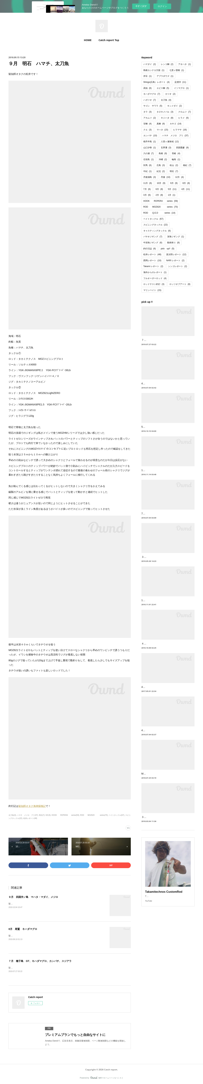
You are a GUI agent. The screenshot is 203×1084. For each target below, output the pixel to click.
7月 (147, 189)
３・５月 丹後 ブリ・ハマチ (158, 561)
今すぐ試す (141, 6)
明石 (174, 171)
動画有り (173, 242)
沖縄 (163, 159)
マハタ (162, 129)
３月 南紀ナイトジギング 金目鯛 (161, 826)
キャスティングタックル (157, 231)
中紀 (147, 171)
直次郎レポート (176, 254)
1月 (171, 195)
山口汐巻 (149, 147)
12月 (179, 177)
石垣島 (148, 159)
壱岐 (176, 153)
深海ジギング (175, 236)
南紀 (187, 165)
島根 (163, 153)
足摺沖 (180, 82)
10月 (161, 183)
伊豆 (147, 76)
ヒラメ (183, 118)
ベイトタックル (153, 219)
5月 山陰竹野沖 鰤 (152, 431)
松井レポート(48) (30, 818)
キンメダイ (174, 106)
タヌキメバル (165, 112)
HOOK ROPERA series (160, 201)
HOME (88, 40)
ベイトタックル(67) (116, 815)
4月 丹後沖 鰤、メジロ (154, 691)
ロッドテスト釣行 (153, 284)
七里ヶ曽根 (176, 70)
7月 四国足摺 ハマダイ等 (157, 518)
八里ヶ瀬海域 (170, 141)
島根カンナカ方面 (153, 70)
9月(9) (48, 815)
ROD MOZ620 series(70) (94, 815)
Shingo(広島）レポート (156, 82)
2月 (159, 195)
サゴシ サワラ (152, 106)
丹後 (165, 177)
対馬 (147, 165)
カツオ (170, 94)
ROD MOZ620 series (160, 207)
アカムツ (149, 118)
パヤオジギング (152, 236)
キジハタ (167, 118)
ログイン (162, 6)
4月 (185, 189)
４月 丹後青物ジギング (155, 648)
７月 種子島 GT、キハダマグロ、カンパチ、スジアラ (39, 961)
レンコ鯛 (167, 64)
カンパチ (150, 135)
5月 (172, 189)
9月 (174, 183)
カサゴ (175, 123)
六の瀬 (148, 153)
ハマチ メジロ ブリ (175, 135)
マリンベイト (152, 290)
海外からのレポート (155, 272)
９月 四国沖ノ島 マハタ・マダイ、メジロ (33, 897)
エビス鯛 (163, 88)
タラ (147, 112)
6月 (159, 189)
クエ (147, 129)
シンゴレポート (177, 266)
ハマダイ (149, 64)
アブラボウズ (165, 76)
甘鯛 (147, 123)
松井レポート (152, 254)
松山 (174, 165)
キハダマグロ (151, 94)
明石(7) (42, 815)
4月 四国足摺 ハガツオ (155, 387)
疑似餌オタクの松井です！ (21, 903)
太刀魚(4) (12, 815)
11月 (147, 183)
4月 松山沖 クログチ (154, 734)
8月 (186, 183)
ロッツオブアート (179, 284)
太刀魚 (166, 100)
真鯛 (161, 123)
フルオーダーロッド (155, 278)
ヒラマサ (180, 129)
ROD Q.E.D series (159, 213)
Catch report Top (109, 40)
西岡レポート (152, 260)
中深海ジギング (152, 242)
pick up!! (167, 248)
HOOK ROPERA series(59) (65, 815)
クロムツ (184, 112)
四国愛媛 (182, 147)
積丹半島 (149, 141)
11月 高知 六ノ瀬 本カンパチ (157, 474)
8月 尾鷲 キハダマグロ (22, 929)
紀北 (161, 171)
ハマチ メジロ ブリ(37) (27, 815)
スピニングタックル (155, 224)
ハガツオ (149, 100)
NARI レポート (175, 260)
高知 (147, 88)
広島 (161, 165)
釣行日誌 (149, 248)
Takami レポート (153, 266)
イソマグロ (181, 88)
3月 (147, 195)
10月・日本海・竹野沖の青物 (157, 604)
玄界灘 (166, 147)
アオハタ (184, 64)
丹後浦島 (149, 177)
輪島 (176, 159)
